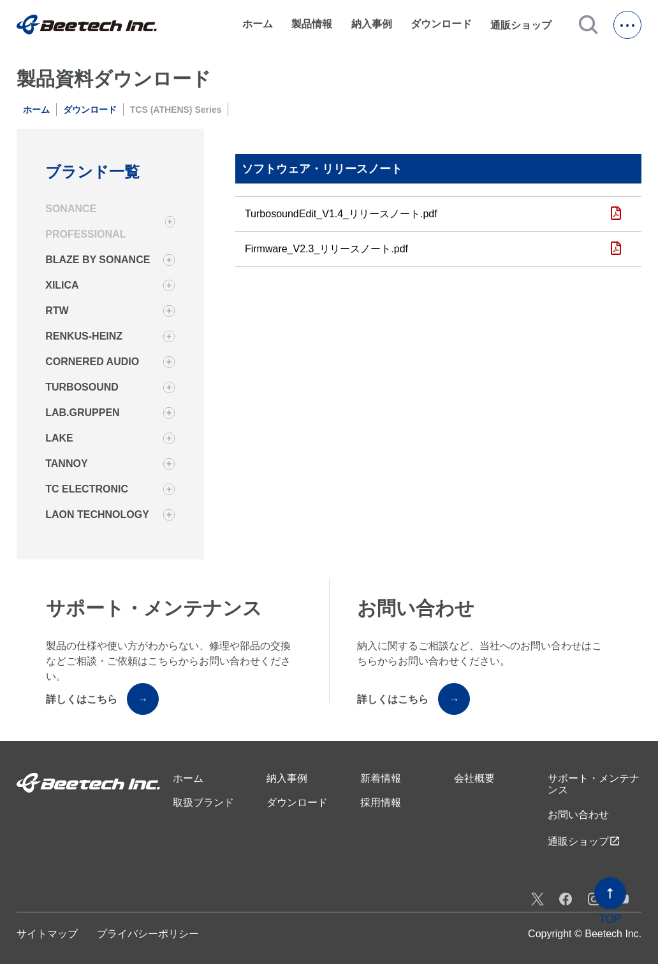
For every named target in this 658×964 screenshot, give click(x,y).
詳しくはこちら (102, 699)
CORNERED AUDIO (92, 361)
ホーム (257, 23)
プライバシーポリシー (148, 933)
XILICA (61, 285)
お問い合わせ (578, 814)
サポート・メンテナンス (594, 784)
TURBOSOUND (82, 387)
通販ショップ (526, 25)
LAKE (59, 438)
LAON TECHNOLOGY (97, 514)
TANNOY (66, 463)
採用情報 (380, 802)
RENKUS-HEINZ (83, 336)
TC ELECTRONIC (86, 489)
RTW (56, 310)
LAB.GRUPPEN (82, 412)
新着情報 (380, 778)
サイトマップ (47, 933)
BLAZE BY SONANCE (97, 259)
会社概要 (474, 778)
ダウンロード (441, 23)
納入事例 (371, 23)
